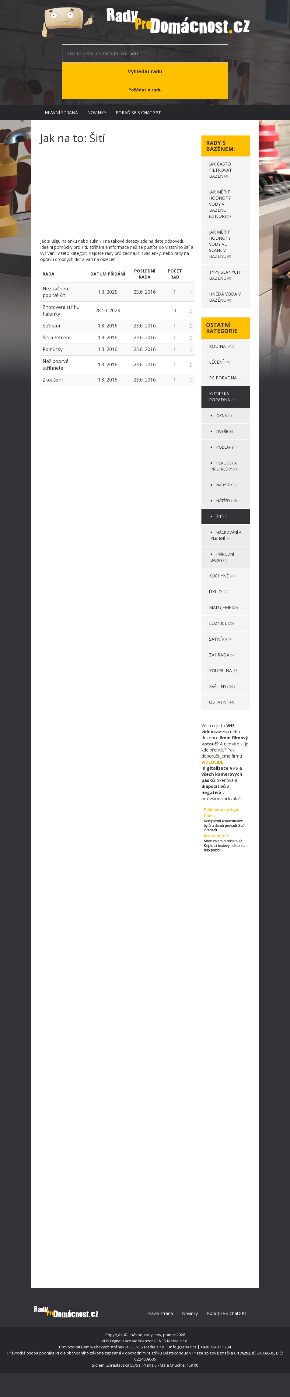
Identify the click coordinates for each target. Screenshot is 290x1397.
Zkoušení (53, 380)
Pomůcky (53, 349)
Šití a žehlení (56, 337)
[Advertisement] (117, 195)
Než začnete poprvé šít (56, 292)
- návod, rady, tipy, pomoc (152, 1334)
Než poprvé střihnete (55, 364)
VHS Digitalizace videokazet (127, 1341)
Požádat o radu (145, 90)
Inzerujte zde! (216, 836)
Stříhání (51, 326)
